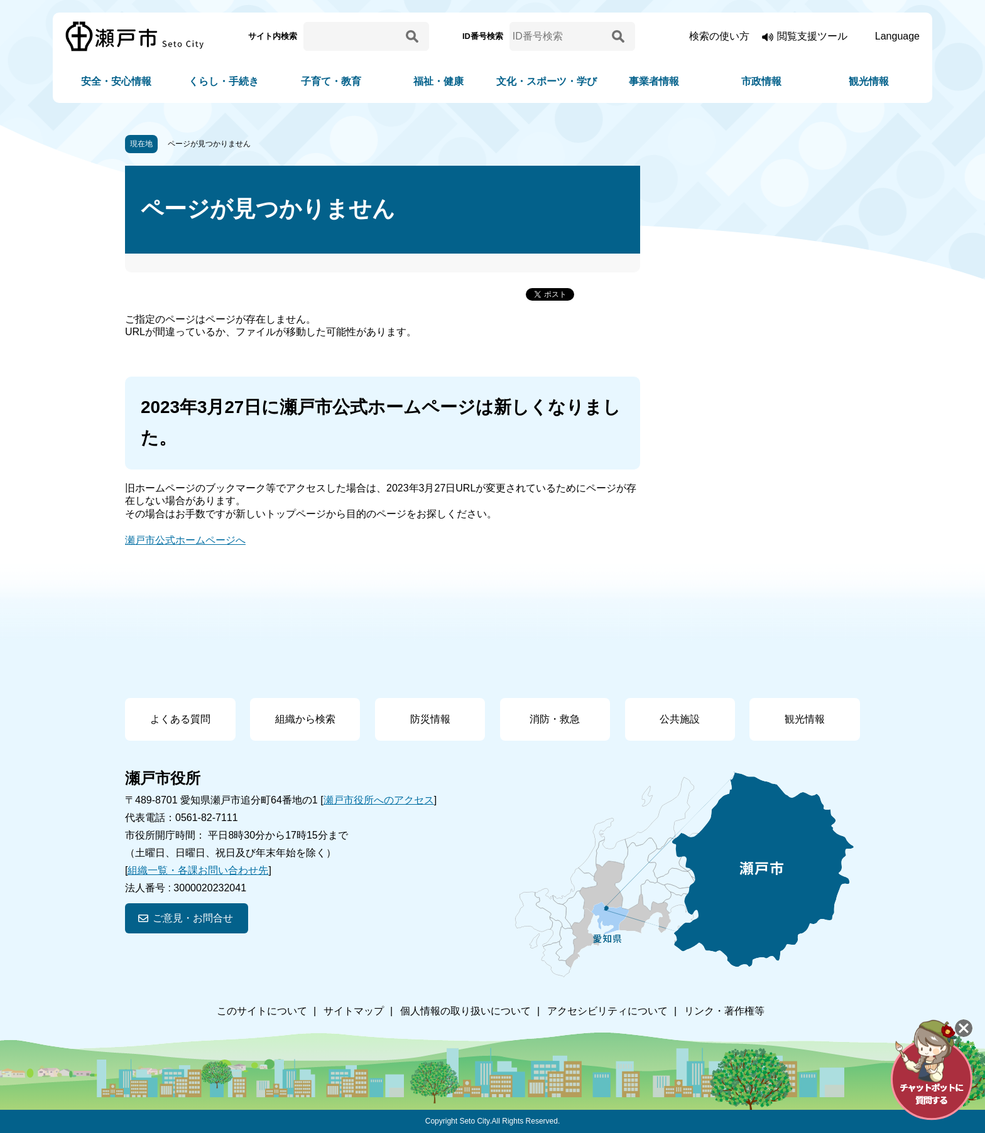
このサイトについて (262, 1011)
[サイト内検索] (352, 36)
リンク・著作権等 (724, 1011)
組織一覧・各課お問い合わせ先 (198, 870)
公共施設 (680, 719)
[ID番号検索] (558, 36)
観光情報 (869, 81)
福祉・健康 (438, 81)
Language (897, 36)
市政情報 (761, 81)
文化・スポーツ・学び (546, 81)
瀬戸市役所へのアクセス (379, 800)
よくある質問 (180, 719)
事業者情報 (654, 81)
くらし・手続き (223, 81)
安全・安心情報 (116, 81)
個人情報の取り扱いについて (465, 1011)
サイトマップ (354, 1011)
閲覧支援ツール (812, 36)
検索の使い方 (719, 36)
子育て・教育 (331, 81)
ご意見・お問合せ (193, 918)
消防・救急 (555, 719)
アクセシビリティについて (607, 1011)
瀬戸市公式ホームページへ (185, 540)
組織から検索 (305, 719)
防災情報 (430, 719)
